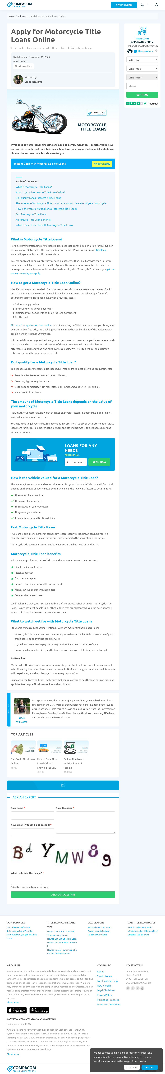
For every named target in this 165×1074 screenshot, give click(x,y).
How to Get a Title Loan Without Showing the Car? (47, 763)
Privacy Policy (104, 994)
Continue (142, 94)
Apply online (102, 163)
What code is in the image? (27, 873)
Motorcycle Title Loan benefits (33, 219)
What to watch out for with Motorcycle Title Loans (44, 225)
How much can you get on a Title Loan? (22, 936)
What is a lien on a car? (138, 934)
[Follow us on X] (138, 988)
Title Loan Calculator (97, 934)
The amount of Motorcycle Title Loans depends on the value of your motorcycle (61, 203)
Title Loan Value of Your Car (20, 930)
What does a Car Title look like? (142, 930)
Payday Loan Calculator (98, 930)
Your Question (65, 807)
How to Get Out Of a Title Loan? (62, 938)
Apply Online (124, 4)
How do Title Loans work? (140, 927)
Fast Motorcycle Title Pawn (31, 214)
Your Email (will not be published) (31, 824)
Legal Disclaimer (106, 990)
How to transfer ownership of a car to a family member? (62, 951)
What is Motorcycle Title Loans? (34, 186)
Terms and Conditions (109, 1004)
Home (11, 16)
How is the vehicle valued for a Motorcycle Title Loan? (46, 208)
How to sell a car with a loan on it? (62, 944)
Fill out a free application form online (31, 325)
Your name (18, 807)
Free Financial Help (107, 980)
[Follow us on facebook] (133, 988)
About (100, 971)
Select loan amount (76, 462)
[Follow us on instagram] (128, 988)
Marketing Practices (108, 999)
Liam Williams (33, 81)
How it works (104, 985)
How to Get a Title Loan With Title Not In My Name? (60, 933)
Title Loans (22, 16)
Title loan (101, 249)
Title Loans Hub (23, 66)
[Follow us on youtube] (142, 988)
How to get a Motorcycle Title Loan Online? (40, 192)
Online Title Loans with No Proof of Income (74, 763)
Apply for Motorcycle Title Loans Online (48, 16)
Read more (132, 1067)
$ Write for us (104, 976)
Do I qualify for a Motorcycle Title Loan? (38, 197)
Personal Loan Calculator (99, 927)
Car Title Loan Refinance (18, 927)
